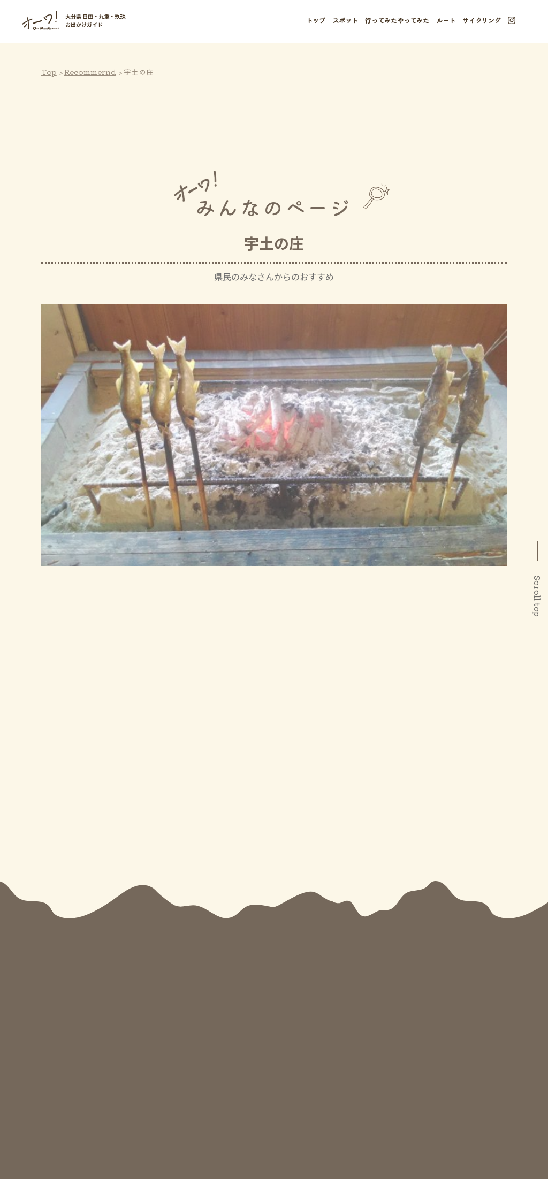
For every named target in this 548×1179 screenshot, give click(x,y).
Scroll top (537, 596)
